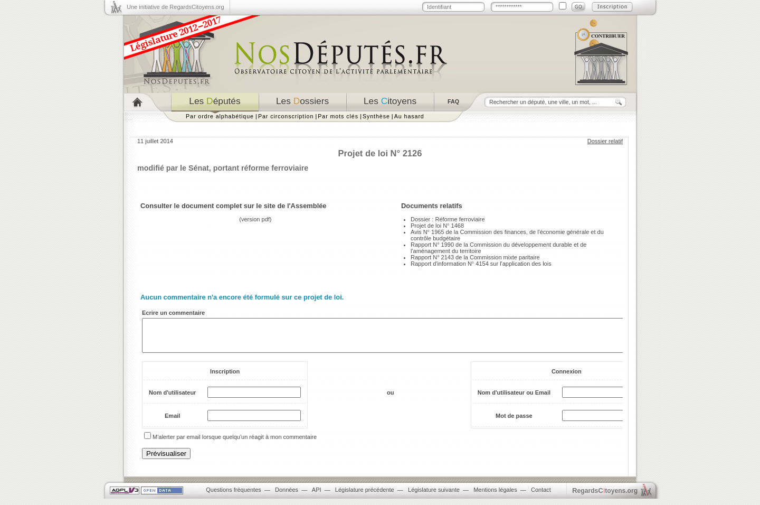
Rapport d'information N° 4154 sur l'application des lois (481, 263)
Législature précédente (364, 496)
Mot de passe (514, 422)
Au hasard (409, 116)
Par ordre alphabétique (220, 116)
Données (286, 496)
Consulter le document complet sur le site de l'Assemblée (233, 206)
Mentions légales (495, 496)
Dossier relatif (605, 141)
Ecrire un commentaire (173, 313)
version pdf (255, 219)
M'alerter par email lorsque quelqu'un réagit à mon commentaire (235, 443)
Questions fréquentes (233, 496)
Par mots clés (338, 116)
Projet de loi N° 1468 (437, 225)
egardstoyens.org (605, 497)
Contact (541, 496)
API (316, 496)
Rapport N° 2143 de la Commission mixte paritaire (475, 257)
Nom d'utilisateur (172, 399)
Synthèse (376, 116)
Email (172, 422)
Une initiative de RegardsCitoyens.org (175, 7)
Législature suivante (434, 496)
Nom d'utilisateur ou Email (514, 399)
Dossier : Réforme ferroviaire (448, 219)
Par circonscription (286, 116)
